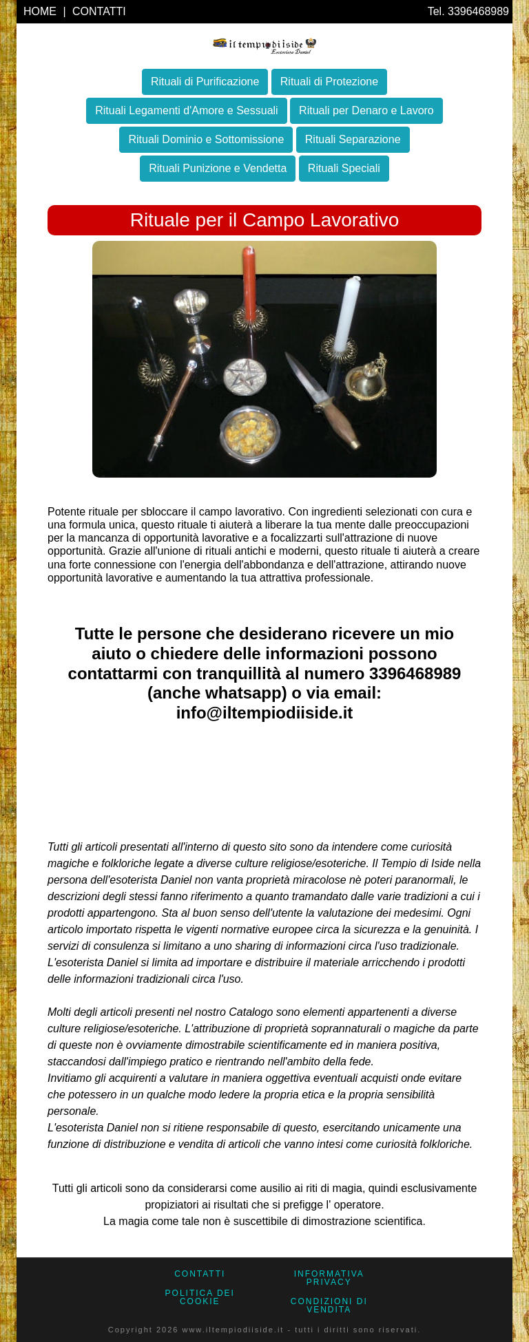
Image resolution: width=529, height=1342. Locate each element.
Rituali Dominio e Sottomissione (206, 139)
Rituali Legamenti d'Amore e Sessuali (186, 110)
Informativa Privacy (329, 1278)
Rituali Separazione (353, 139)
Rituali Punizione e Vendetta (218, 168)
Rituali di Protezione (329, 81)
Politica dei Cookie (200, 1297)
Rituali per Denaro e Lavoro (366, 110)
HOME (41, 11)
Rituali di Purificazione (205, 81)
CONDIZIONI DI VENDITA (329, 1305)
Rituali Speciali (344, 168)
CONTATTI (99, 11)
